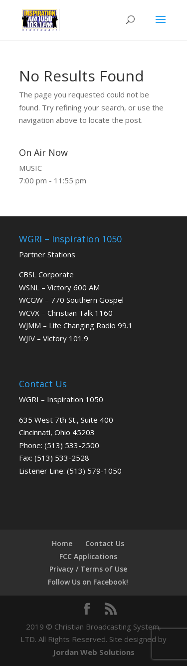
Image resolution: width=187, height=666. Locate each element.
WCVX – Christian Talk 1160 (66, 313)
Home (62, 543)
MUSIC (30, 168)
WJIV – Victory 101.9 (53, 338)
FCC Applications (88, 556)
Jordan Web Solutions (94, 652)
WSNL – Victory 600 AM (59, 287)
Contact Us (104, 543)
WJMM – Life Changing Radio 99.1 (76, 325)
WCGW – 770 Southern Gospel (71, 300)
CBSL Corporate (46, 274)
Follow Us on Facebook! (88, 582)
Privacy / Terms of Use (88, 569)
